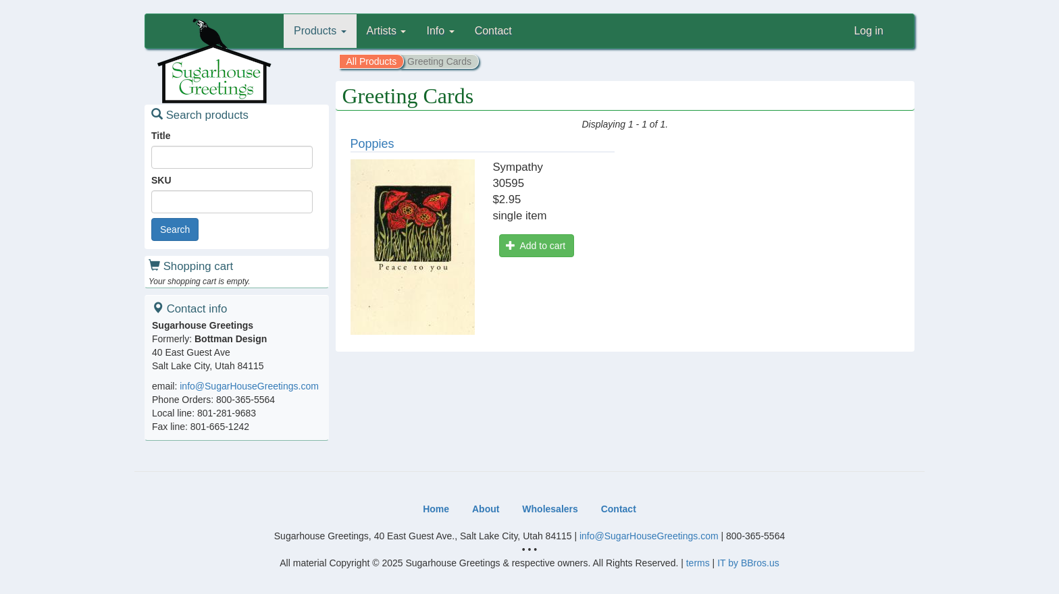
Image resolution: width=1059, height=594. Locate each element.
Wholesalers (549, 509)
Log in (868, 30)
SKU (161, 180)
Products (320, 30)
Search (175, 229)
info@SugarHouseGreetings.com (249, 386)
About (485, 509)
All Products (371, 61)
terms (698, 563)
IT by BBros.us (748, 563)
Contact (493, 30)
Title (161, 135)
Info (440, 30)
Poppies (372, 144)
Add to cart (535, 245)
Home (436, 509)
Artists (387, 30)
